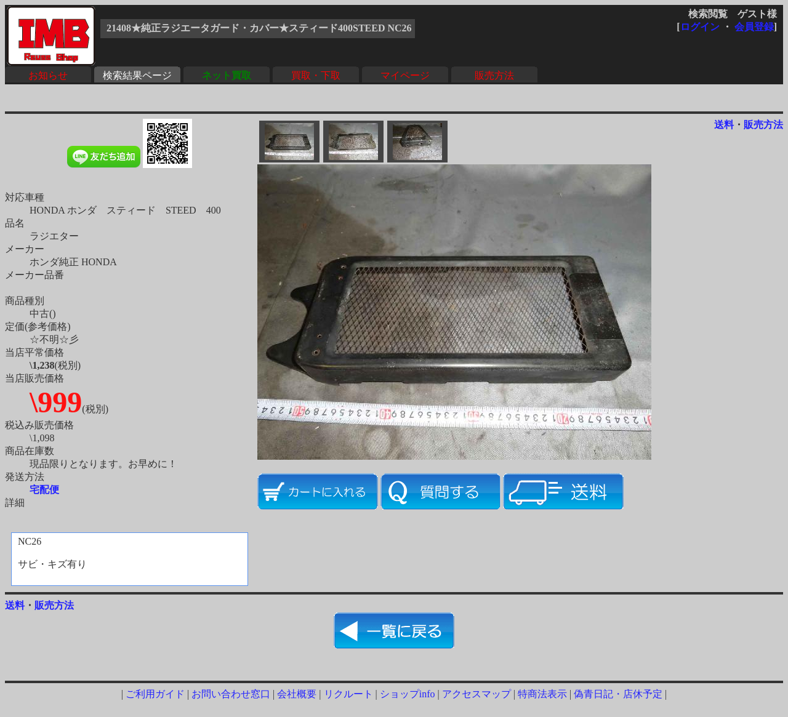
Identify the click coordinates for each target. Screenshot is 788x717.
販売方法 (494, 75)
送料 (724, 124)
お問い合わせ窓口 (230, 694)
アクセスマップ (476, 694)
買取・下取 (315, 75)
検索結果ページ (137, 75)
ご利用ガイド (155, 694)
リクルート (348, 694)
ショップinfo (407, 694)
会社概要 (296, 694)
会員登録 (754, 27)
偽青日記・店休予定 (618, 694)
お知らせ (48, 75)
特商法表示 (542, 694)
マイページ (405, 75)
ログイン (700, 27)
